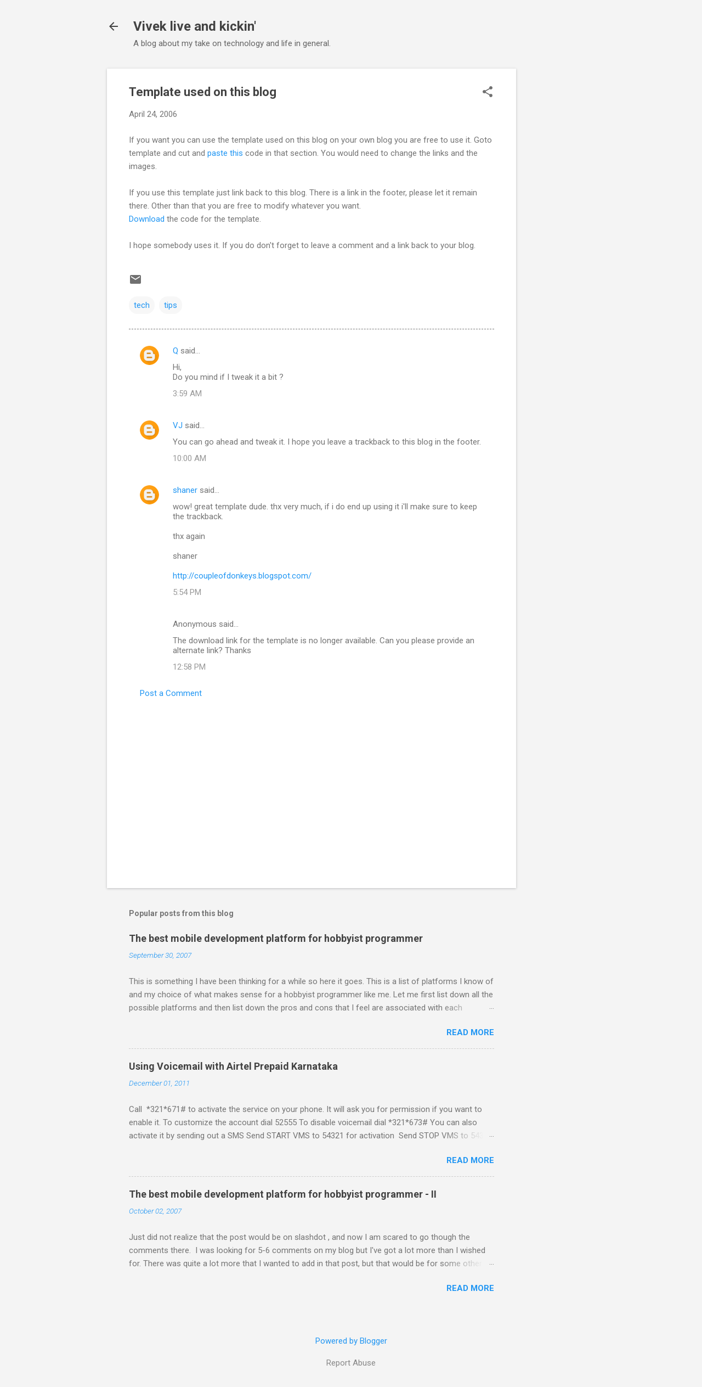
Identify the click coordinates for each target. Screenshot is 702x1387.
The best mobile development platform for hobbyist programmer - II (283, 1194)
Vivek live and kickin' (194, 26)
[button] (487, 92)
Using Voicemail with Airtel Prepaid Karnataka (233, 1066)
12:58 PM (189, 667)
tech (142, 305)
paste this (225, 153)
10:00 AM (189, 458)
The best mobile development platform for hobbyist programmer (276, 938)
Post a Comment (171, 693)
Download (147, 219)
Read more (470, 1032)
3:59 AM (187, 393)
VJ (178, 425)
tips (170, 305)
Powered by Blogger (351, 1341)
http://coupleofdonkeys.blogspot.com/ (242, 576)
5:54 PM (187, 592)
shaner (185, 490)
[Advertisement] (560, 233)
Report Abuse (351, 1363)
